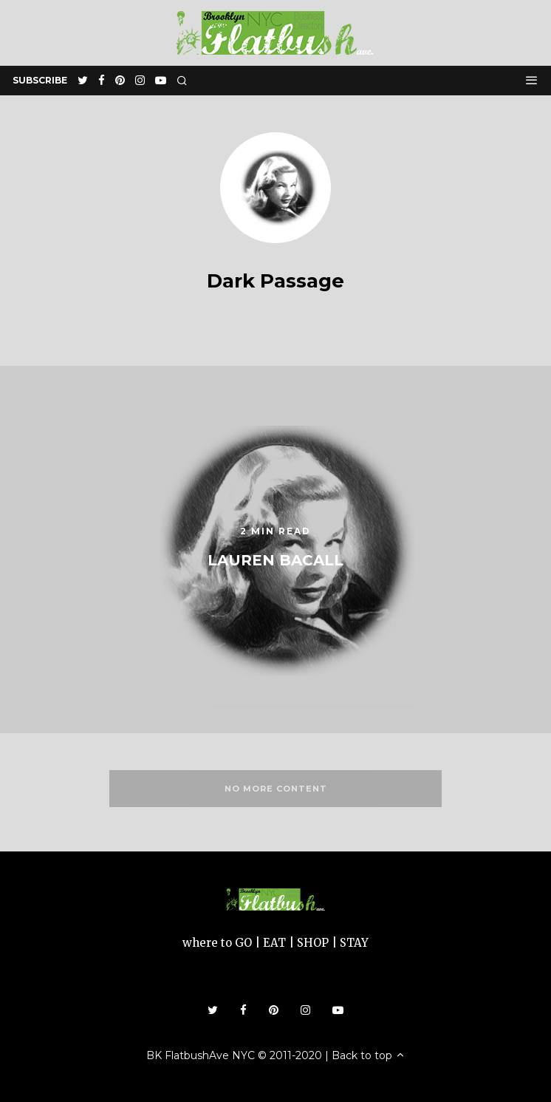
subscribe (40, 80)
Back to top (368, 1055)
